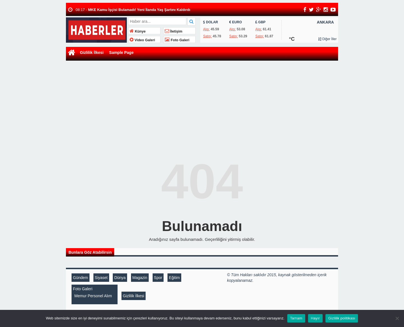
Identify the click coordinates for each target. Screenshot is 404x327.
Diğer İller (327, 39)
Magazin (139, 277)
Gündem (80, 277)
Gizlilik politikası (341, 318)
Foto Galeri (177, 40)
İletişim (173, 31)
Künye (138, 31)
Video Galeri (142, 40)
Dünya (119, 277)
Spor (158, 277)
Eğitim (174, 277)
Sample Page (121, 52)
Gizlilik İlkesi (92, 52)
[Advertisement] (202, 104)
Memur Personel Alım (93, 296)
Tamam (296, 318)
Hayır (315, 318)
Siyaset (101, 277)
